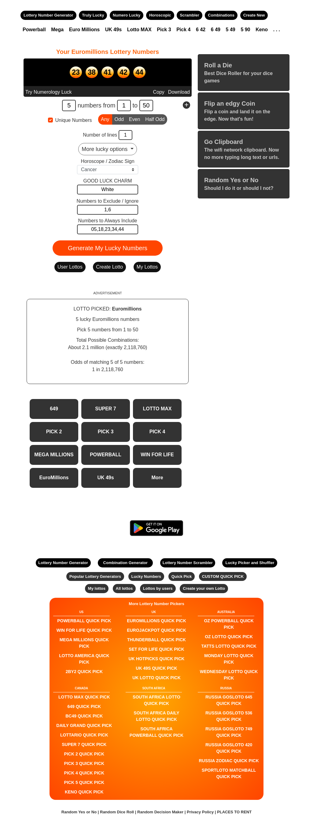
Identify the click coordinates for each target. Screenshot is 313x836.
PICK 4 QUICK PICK (84, 772)
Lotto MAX (139, 29)
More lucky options (105, 149)
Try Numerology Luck (48, 92)
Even (134, 119)
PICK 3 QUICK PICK (84, 763)
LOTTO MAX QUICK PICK (84, 697)
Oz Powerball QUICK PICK (228, 624)
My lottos (96, 588)
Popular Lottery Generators (95, 576)
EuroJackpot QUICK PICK (156, 630)
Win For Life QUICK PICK (84, 630)
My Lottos (147, 266)
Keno (262, 29)
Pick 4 (183, 29)
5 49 (230, 29)
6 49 (215, 29)
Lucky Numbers (146, 576)
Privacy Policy (200, 812)
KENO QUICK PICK (84, 791)
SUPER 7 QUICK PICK (84, 744)
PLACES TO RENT (234, 812)
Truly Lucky (93, 15)
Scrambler (189, 15)
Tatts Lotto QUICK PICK (228, 646)
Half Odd (154, 119)
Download (179, 92)
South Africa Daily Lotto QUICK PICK (156, 716)
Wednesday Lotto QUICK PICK (229, 674)
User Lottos (70, 266)
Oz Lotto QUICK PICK (229, 636)
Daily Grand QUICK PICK (84, 725)
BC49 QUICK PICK (84, 716)
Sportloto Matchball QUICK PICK (229, 773)
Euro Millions (84, 29)
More (157, 477)
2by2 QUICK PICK (84, 671)
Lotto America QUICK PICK (84, 659)
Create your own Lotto (204, 588)
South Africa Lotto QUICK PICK (156, 700)
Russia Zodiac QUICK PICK (229, 760)
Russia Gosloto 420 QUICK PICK (228, 748)
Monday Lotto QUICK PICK (228, 659)
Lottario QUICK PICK (84, 734)
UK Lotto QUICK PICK (156, 677)
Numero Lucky (126, 15)
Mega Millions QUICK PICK (84, 643)
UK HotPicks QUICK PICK (157, 658)
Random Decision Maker (160, 812)
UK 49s (113, 29)
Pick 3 (164, 29)
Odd (119, 119)
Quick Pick (181, 576)
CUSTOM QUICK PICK (223, 576)
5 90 (245, 29)
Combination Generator (125, 562)
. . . (276, 29)
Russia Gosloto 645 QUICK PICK (228, 700)
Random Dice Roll (117, 812)
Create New (254, 15)
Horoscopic (160, 15)
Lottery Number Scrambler (188, 562)
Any (105, 119)
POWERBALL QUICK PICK (84, 620)
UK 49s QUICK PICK (156, 668)
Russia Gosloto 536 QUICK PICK (228, 716)
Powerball (34, 29)
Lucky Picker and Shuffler (250, 562)
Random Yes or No (79, 812)
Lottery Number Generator (48, 15)
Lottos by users (158, 588)
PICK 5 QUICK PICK (84, 782)
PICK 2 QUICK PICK (84, 753)
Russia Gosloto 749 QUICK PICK (228, 732)
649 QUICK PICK (84, 706)
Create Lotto (109, 266)
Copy (158, 92)
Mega (57, 29)
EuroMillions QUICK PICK (156, 620)
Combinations (221, 15)
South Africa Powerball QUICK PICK (156, 732)
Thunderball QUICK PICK (156, 639)
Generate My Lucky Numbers (107, 248)
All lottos (124, 588)
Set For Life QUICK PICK (156, 649)
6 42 (200, 29)
